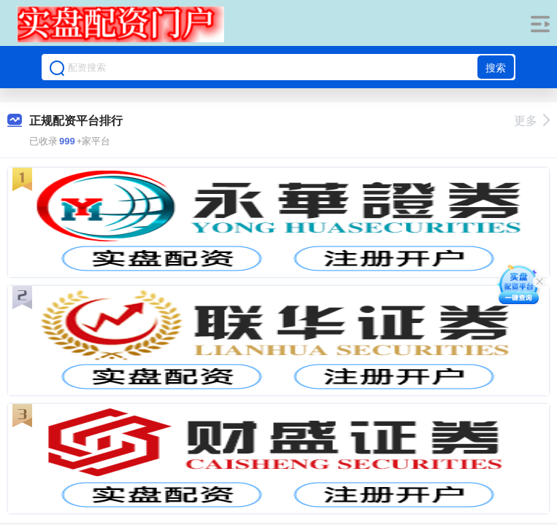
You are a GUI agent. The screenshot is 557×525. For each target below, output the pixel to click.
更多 (532, 120)
